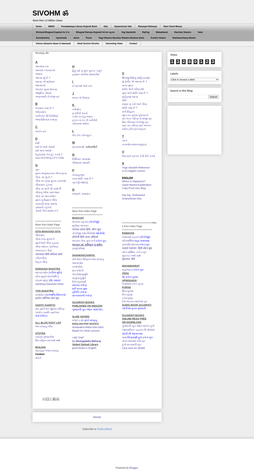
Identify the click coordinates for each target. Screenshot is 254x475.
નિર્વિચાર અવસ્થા (81, 159)
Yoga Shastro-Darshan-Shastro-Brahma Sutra (121, 38)
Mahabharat (162, 32)
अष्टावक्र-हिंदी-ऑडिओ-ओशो (49, 254)
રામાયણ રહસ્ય (130, 236)
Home (39, 26)
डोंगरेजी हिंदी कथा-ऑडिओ (85, 236)
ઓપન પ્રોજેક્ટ (50, 246)
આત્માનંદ (40, 85)
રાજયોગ (40, 294)
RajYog (145, 32)
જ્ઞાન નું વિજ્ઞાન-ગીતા (46, 199)
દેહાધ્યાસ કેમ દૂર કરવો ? (48, 154)
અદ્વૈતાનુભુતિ (79, 278)
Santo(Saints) (42, 38)
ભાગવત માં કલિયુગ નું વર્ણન (87, 244)
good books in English (84, 348)
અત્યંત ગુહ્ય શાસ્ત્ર (46, 89)
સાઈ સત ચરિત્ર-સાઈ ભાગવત (136, 125)
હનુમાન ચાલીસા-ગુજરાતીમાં (86, 74)
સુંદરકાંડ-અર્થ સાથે (131, 255)
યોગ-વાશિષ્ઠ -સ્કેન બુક (135, 252)
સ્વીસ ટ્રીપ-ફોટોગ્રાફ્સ (134, 129)
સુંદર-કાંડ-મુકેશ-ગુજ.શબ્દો (135, 115)
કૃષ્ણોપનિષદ (79, 248)
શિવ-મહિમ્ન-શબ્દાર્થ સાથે (47, 340)
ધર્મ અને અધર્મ (43, 150)
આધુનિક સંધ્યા (43, 92)
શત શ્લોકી (77, 270)
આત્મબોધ (77, 262)
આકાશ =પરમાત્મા (45, 70)
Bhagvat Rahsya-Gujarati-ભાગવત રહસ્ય (95, 32)
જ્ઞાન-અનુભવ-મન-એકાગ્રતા (51, 173)
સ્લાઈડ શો (77, 320)
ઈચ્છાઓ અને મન (82, 85)
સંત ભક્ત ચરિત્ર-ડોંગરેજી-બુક (137, 118)
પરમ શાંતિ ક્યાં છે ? (82, 178)
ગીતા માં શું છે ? (43, 177)
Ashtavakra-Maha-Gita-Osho (88, 327)
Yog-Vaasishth (128, 32)
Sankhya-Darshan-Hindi (49, 283)
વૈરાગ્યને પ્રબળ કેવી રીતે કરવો (139, 156)
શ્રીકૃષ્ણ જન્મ (130, 96)
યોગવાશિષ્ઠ (128, 240)
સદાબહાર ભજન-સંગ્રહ (47, 350)
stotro (76, 38)
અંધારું (38, 73)
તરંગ (124, 140)
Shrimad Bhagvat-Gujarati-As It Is (52, 32)
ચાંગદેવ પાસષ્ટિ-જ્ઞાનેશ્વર (47, 312)
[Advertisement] (196, 129)
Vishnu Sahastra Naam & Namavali (53, 43)
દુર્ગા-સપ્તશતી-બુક (131, 344)
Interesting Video (114, 43)
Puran (89, 38)
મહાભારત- (128, 269)
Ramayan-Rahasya (147, 26)
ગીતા (37, 246)
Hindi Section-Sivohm (88, 43)
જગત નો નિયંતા (80, 97)
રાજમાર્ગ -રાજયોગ (81, 193)
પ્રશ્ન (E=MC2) (80, 182)
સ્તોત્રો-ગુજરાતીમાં (45, 336)
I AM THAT (78, 337)
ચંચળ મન (40, 131)
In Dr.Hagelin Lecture (133, 170)
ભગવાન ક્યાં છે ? (44, 108)
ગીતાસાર (40, 235)
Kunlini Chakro (158, 38)
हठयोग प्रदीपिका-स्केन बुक (47, 298)
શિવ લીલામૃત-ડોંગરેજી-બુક (135, 122)
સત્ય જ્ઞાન (127, 85)
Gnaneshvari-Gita (131, 198)
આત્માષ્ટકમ (42, 66)
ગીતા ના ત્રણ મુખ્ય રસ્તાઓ (50, 180)
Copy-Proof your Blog (134, 188)
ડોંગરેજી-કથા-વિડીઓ (83, 233)
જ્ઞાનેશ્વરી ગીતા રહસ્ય (47, 242)
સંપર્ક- (38, 357)
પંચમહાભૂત (78, 174)
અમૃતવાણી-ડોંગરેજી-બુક (47, 96)
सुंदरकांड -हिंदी (129, 259)
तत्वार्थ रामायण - (130, 248)
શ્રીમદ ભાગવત (80, 225)
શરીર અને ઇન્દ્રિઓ (133, 89)
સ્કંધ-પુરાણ (127, 298)
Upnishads (61, 38)
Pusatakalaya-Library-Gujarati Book (79, 26)
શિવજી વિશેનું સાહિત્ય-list (136, 77)
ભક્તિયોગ (40, 111)
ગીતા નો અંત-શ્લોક (45, 196)
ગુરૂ (37, 169)
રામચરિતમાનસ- (131, 244)
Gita (106, 26)
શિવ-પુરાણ (127, 290)
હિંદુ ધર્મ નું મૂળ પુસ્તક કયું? (87, 70)
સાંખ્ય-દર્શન (41, 272)
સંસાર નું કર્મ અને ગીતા (134, 104)
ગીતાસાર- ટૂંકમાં (44, 184)
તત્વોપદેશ (77, 266)
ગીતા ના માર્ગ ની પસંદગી (48, 188)
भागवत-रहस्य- (79, 229)
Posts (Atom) (105, 429)
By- (86, 341)
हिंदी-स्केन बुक (145, 248)
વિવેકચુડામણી (79, 281)
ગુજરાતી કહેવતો (43, 207)
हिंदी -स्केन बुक (94, 229)
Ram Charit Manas (173, 26)
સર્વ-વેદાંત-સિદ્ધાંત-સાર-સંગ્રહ (88, 259)
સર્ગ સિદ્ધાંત (128, 111)
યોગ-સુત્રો (41, 276)
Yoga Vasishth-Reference (136, 167)
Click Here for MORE (133, 348)
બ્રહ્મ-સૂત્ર (41, 280)
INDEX (51, 26)
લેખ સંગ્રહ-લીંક (44, 326)
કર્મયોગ (76, 109)
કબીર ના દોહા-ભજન (82, 116)
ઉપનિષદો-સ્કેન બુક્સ (133, 283)
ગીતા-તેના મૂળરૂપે (45, 239)
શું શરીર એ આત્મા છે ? (134, 81)
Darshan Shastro (182, 32)
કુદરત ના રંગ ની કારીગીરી (85, 120)
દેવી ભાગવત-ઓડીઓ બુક (134, 301)
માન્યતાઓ (78, 146)
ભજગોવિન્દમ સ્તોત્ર (46, 119)
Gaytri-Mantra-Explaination (137, 184)
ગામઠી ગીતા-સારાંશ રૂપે (47, 210)
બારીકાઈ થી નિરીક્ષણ (46, 115)
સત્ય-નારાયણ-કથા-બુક (134, 341)
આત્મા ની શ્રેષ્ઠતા (45, 81)
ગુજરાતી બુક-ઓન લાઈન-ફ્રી (138, 325)
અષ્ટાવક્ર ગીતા (43, 250)
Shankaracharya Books (184, 38)
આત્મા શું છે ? (42, 77)
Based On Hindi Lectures (86, 330)
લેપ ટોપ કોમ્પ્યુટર (81, 135)
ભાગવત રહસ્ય (80, 221)
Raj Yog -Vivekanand (133, 195)
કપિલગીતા (41, 258)
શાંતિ (124, 100)
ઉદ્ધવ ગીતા (41, 261)
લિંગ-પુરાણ (127, 294)
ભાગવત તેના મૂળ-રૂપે (83, 240)
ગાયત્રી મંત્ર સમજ (46, 203)
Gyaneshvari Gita (123, 26)
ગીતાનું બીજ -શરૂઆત (47, 192)
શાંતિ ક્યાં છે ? (129, 107)
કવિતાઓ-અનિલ (81, 123)
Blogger (133, 467)
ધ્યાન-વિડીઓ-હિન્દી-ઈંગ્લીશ (50, 157)
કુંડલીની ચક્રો (80, 113)
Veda (200, 32)
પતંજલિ (53, 276)
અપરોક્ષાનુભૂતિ (80, 274)
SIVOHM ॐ (50, 13)
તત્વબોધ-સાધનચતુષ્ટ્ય (134, 144)
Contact (133, 43)
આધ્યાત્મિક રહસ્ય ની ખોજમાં (138, 329)
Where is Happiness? (134, 181)
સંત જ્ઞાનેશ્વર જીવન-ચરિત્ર (50, 308)
